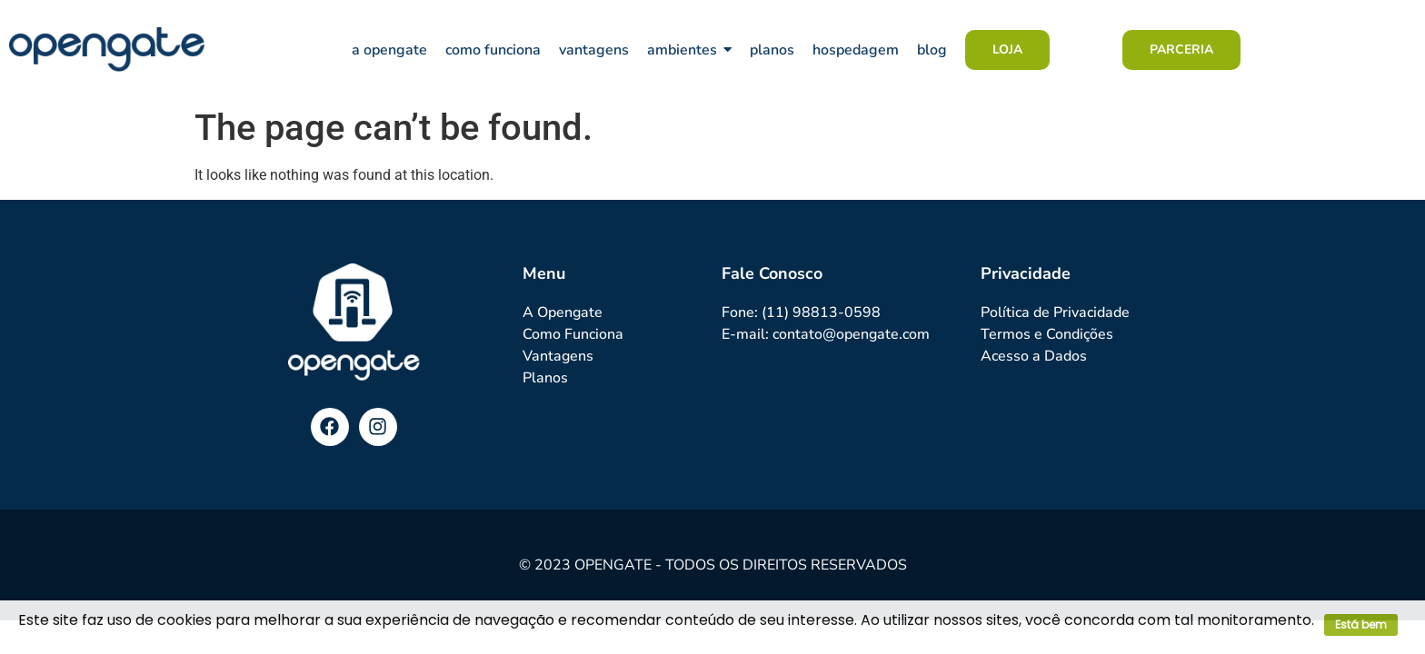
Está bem (1361, 624)
